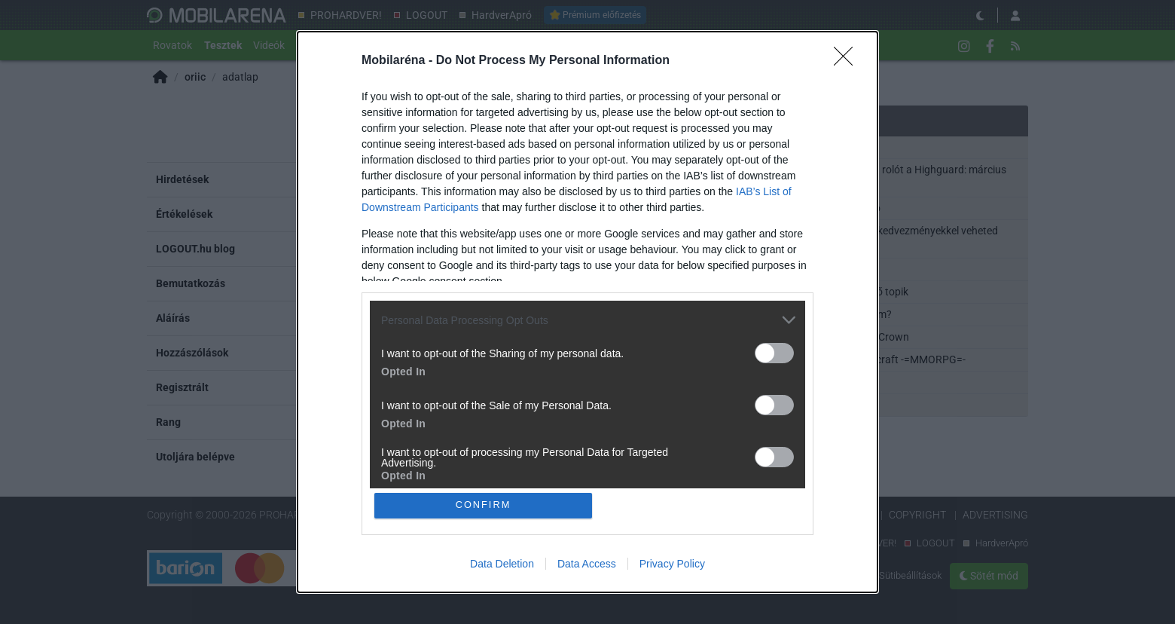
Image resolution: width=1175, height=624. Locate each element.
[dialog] (587, 312)
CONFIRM (484, 505)
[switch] (774, 353)
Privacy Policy (672, 564)
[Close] (848, 61)
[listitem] (587, 320)
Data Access (586, 564)
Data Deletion (502, 564)
